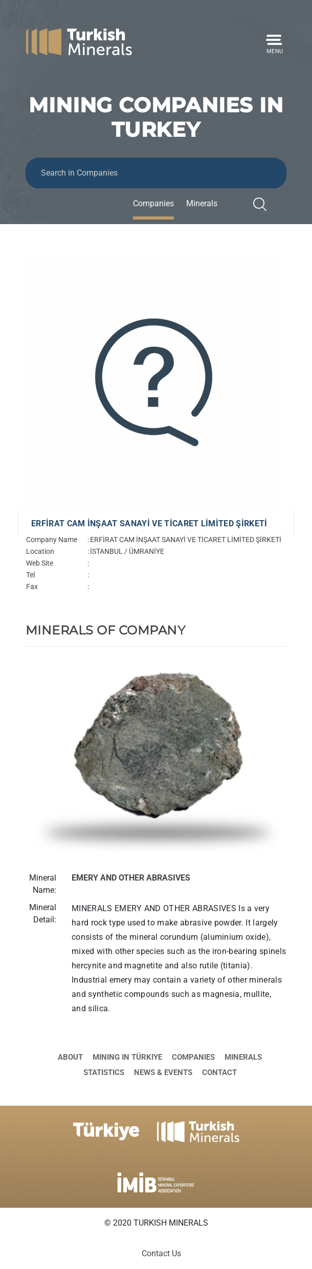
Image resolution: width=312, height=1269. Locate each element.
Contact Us (161, 1253)
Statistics (103, 1072)
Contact (219, 1072)
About (70, 1057)
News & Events (163, 1072)
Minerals (201, 203)
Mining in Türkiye (127, 1057)
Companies (153, 203)
